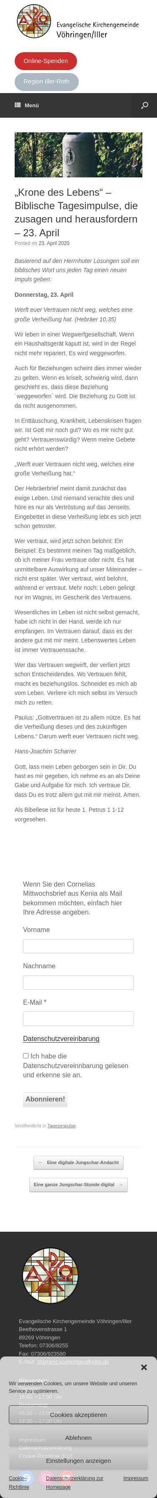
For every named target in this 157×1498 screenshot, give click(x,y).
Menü (27, 105)
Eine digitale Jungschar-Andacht (78, 1163)
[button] (144, 1367)
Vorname (36, 929)
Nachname (39, 966)
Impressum (136, 1478)
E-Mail (34, 1002)
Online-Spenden (45, 61)
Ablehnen (78, 1437)
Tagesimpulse (61, 1125)
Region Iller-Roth (46, 81)
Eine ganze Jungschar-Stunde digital (79, 1185)
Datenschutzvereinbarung (61, 1038)
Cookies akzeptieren (78, 1414)
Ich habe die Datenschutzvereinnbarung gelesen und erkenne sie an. (76, 1066)
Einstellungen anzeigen (78, 1460)
